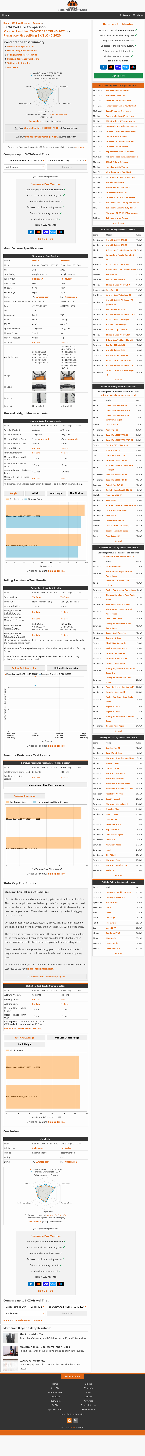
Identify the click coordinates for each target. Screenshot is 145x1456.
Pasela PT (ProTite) (114, 794)
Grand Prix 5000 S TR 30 (116, 474)
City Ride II (111, 855)
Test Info (88, 1388)
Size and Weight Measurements (22, 50)
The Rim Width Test (115, 182)
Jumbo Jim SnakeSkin (115, 897)
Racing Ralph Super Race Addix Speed (120, 718)
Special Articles (55, 1409)
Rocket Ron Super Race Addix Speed (119, 699)
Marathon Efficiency (115, 773)
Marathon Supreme (115, 778)
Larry (108, 912)
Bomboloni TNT (113, 933)
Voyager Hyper (112, 763)
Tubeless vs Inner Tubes (117, 218)
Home (5, 15)
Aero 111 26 (111, 515)
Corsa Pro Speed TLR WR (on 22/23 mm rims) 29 (118, 417)
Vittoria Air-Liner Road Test (118, 172)
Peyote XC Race (113, 706)
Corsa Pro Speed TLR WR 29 (118, 410)
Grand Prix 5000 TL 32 (115, 350)
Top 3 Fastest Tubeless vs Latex (120, 151)
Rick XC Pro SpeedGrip (116, 643)
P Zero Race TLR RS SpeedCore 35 (121, 269)
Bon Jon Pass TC (113, 748)
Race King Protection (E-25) (118, 604)
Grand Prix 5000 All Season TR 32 (120, 365)
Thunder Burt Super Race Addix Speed (120, 597)
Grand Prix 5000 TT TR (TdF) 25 (119, 440)
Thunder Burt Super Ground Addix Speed (119, 573)
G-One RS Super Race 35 (117, 329)
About (88, 1392)
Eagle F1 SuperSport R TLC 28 (119, 490)
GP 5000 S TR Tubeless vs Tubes (120, 141)
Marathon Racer (113, 844)
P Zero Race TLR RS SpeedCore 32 (121, 250)
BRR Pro (88, 1383)
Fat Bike (55, 1405)
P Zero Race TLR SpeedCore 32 (119, 340)
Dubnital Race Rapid (115, 663)
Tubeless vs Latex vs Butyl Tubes (121, 207)
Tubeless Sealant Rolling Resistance (122, 202)
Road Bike (55, 1388)
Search (126, 15)
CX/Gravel (55, 1396)
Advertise (88, 1400)
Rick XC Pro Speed (114, 618)
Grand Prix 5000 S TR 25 (116, 480)
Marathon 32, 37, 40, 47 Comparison (122, 213)
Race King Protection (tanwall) (120, 687)
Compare (37, 1320)
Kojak (108, 850)
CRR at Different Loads (116, 136)
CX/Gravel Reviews (21, 1320)
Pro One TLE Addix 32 (115, 345)
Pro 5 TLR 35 (111, 274)
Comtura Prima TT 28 (115, 455)
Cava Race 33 (112, 290)
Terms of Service (88, 1405)
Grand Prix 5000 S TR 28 (116, 460)
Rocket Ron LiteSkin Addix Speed (121, 590)
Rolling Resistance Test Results (22, 54)
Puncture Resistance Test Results (23, 58)
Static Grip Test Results (18, 63)
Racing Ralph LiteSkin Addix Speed (119, 679)
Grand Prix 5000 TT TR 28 (117, 435)
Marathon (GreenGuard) (117, 804)
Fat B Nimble (112, 943)
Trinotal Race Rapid (115, 726)
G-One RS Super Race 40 (117, 355)
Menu (140, 15)
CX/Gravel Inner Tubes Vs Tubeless (121, 126)
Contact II (110, 839)
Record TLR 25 (112, 424)
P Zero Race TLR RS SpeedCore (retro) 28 (119, 467)
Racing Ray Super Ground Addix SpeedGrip (120, 670)
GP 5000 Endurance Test (117, 192)
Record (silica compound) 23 (118, 525)
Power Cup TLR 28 (114, 495)
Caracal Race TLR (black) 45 (118, 360)
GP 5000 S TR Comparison (117, 146)
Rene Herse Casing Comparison (122, 156)
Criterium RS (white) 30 (116, 510)
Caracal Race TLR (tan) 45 (117, 319)
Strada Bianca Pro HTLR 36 (118, 335)
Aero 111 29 (111, 500)
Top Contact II (112, 829)
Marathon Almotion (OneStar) (120, 758)
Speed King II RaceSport (116, 633)
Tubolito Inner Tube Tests (118, 187)
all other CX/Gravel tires (57, 114)
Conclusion (12, 67)
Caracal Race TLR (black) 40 (118, 295)
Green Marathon (113, 824)
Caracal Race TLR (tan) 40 (117, 264)
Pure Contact (112, 814)
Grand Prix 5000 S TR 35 (116, 240)
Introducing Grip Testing (117, 167)
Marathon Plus (113, 860)
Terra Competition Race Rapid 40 (120, 372)
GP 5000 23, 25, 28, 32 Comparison (121, 197)
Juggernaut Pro (113, 948)
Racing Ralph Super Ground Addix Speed (118, 625)
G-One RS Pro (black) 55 (116, 658)
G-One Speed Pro (113, 566)
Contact (88, 1396)
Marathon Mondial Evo (116, 865)
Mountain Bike (55, 1392)
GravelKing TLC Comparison (120, 177)
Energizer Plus (112, 809)
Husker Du (111, 923)
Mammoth (111, 938)
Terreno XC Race (113, 638)
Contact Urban (113, 768)
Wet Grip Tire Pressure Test (118, 100)
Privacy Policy (88, 1409)
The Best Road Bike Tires (117, 90)
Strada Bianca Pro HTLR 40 (118, 285)
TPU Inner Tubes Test (115, 95)
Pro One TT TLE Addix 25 (117, 445)
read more (79, 147)
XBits (73, 1427)
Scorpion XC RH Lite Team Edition (118, 582)
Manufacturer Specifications (21, 46)
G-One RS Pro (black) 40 (116, 324)
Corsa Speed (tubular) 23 (117, 531)
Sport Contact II (113, 799)
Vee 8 (108, 907)
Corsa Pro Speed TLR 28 (116, 405)
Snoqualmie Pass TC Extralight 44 (120, 257)
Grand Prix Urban (114, 753)
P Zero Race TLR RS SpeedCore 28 (121, 505)
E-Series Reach (112, 819)
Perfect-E (110, 870)
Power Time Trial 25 (115, 520)
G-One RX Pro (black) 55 (116, 653)
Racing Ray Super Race (116, 648)
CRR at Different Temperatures (120, 121)
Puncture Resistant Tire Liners (120, 116)
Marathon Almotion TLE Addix (120, 788)
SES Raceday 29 (113, 450)
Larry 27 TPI (111, 928)
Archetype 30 (112, 430)
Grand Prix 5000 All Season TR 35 (120, 314)
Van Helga (110, 917)
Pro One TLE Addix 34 (115, 309)
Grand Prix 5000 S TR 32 (116, 245)
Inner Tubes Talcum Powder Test (121, 106)
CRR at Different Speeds (117, 162)
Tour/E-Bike (55, 1400)
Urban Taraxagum (114, 834)
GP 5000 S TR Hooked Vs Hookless (121, 131)
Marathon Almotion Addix (118, 783)
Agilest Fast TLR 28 (114, 485)
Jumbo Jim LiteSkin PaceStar (119, 892)
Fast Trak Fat (112, 902)
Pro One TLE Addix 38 (115, 279)
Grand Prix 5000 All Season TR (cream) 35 (119, 302)
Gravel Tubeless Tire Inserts (118, 111)
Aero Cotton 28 (113, 536)
